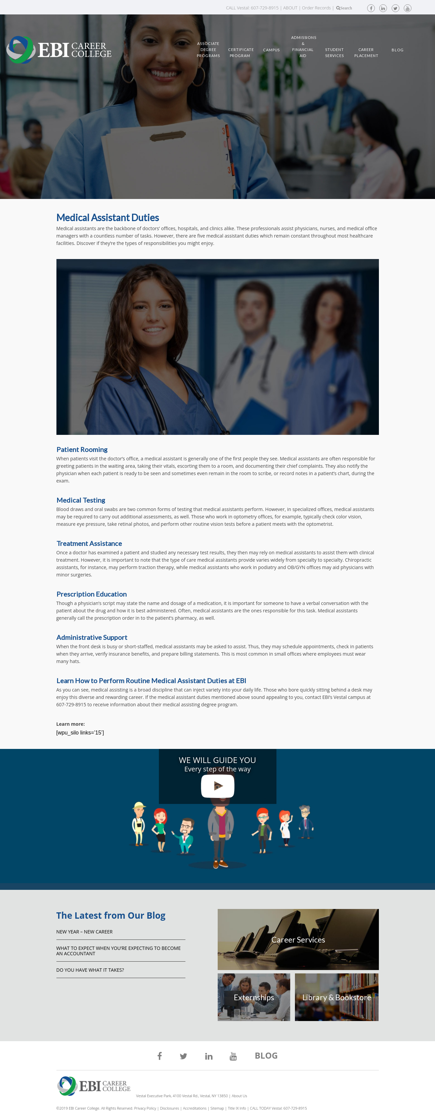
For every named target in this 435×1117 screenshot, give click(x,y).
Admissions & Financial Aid (303, 46)
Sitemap (217, 1108)
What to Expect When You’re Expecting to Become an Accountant (118, 951)
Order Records (316, 8)
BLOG (266, 1056)
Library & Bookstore (336, 997)
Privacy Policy (145, 1108)
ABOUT (290, 8)
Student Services (334, 52)
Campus (271, 50)
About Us (239, 1095)
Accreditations (195, 1108)
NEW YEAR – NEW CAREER (84, 931)
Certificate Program (240, 52)
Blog (398, 50)
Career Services (298, 939)
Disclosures (169, 1108)
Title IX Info (237, 1108)
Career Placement (366, 52)
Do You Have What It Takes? (90, 970)
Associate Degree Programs (208, 49)
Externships (254, 997)
